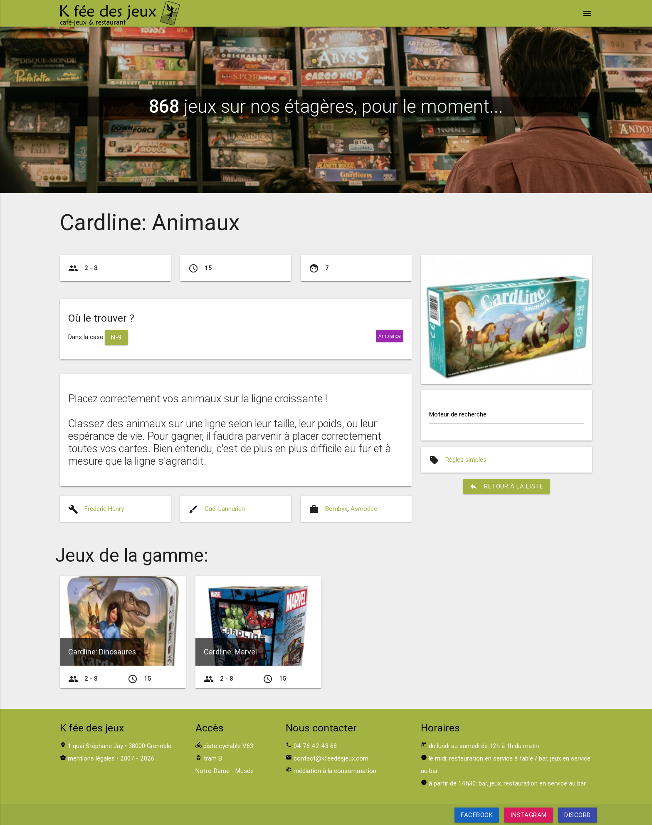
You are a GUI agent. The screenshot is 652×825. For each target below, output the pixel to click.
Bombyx (336, 509)
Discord (577, 815)
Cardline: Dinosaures (102, 652)
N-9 (116, 337)
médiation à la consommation (335, 771)
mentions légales (91, 758)
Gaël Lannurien (225, 509)
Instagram (528, 815)
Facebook (477, 815)
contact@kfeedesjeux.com (331, 758)
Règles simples (466, 459)
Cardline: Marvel (230, 652)
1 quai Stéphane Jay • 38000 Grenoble (119, 746)
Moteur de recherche (458, 414)
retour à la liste (506, 486)
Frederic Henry (104, 509)
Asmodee (364, 509)
